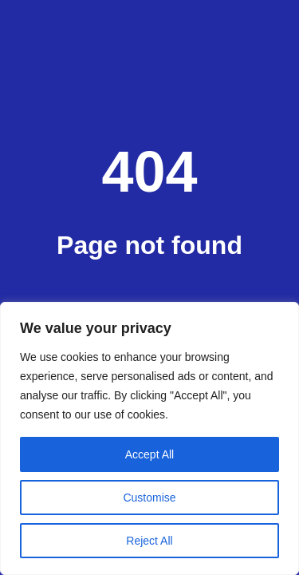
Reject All (149, 540)
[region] (149, 438)
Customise (149, 497)
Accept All (149, 454)
